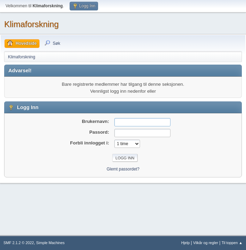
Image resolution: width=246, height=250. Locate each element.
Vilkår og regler (205, 243)
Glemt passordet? (123, 169)
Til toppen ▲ (232, 243)
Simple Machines (50, 243)
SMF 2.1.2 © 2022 (18, 243)
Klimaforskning (31, 24)
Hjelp (185, 243)
